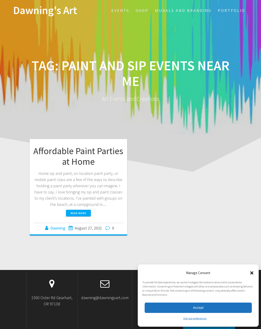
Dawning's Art (45, 10)
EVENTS (120, 10)
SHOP (142, 10)
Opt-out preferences (195, 318)
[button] (252, 273)
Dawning (57, 228)
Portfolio (231, 10)
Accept (198, 307)
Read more (78, 213)
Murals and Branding (183, 10)
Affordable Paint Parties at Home (78, 156)
